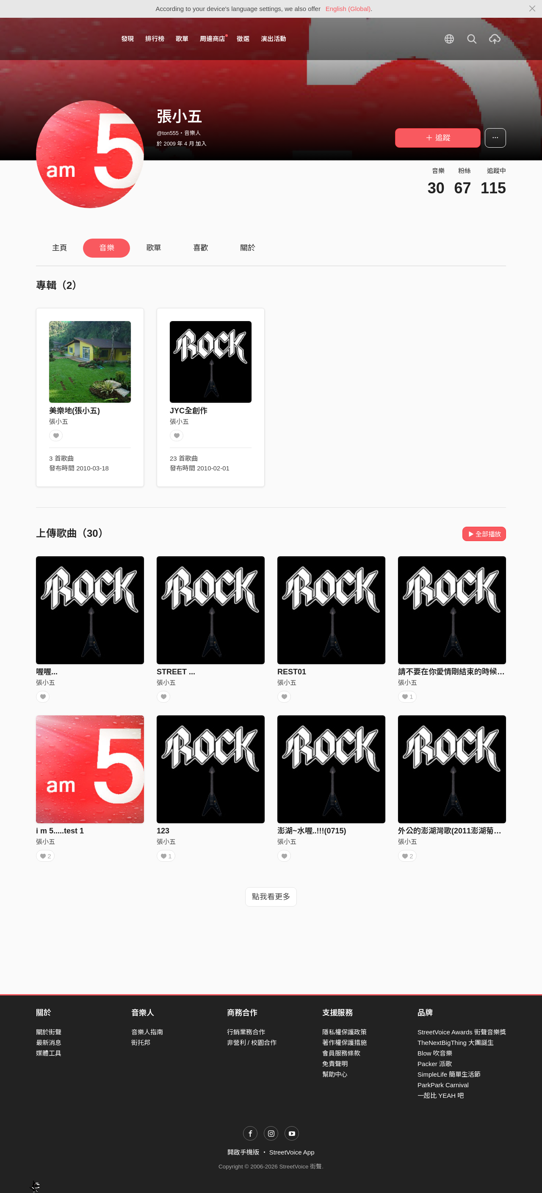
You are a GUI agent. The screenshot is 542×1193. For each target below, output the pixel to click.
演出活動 (273, 38)
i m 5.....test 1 (60, 834)
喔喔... (47, 672)
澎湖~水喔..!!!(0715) (311, 834)
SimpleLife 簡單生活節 (449, 1074)
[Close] (532, 9)
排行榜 (154, 38)
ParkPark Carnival (443, 1085)
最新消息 (48, 1042)
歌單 (182, 38)
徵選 (243, 38)
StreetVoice (71, 39)
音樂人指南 (147, 1032)
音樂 (106, 248)
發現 (127, 38)
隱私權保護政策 (344, 1032)
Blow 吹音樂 (435, 1053)
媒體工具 (48, 1053)
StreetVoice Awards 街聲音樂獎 (462, 1032)
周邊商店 (214, 38)
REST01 (291, 672)
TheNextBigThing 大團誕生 (456, 1042)
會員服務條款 (341, 1053)
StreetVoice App (292, 1152)
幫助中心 (335, 1074)
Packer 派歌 (435, 1063)
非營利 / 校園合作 (252, 1042)
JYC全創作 (188, 411)
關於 (247, 248)
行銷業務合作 (246, 1032)
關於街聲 (48, 1032)
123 (163, 834)
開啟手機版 (243, 1152)
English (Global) (348, 8)
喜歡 (200, 248)
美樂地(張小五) (74, 411)
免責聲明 (335, 1063)
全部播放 (484, 534)
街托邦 (140, 1042)
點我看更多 (271, 902)
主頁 (59, 248)
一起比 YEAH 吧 (441, 1096)
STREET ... (176, 672)
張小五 (58, 421)
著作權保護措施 (344, 1042)
